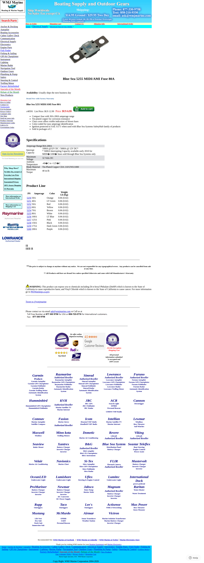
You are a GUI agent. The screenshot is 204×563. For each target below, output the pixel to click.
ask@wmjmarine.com (60, 311)
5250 (29, 198)
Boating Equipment (96, 544)
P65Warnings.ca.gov (40, 292)
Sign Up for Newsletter (12, 154)
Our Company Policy (64, 554)
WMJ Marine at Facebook (63, 540)
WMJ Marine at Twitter (108, 540)
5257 (29, 220)
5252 (29, 204)
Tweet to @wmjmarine (36, 302)
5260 (29, 229)
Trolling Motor (143, 549)
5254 (29, 210)
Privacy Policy (78, 554)
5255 (29, 213)
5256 (29, 216)
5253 (29, 207)
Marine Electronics (114, 544)
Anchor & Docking (15, 547)
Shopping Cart (90, 554)
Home (28, 27)
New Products (106, 552)
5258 (29, 223)
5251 (29, 201)
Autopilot (27, 547)
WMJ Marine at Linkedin (87, 540)
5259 (29, 226)
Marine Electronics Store (130, 540)
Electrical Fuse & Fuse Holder (61, 27)
